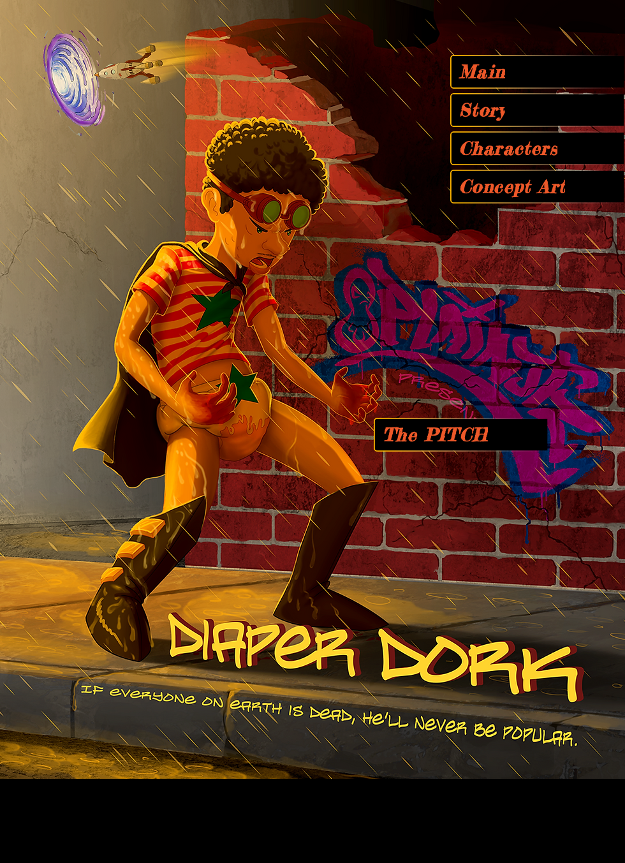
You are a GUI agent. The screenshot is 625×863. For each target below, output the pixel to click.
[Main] (537, 72)
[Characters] (537, 148)
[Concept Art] (537, 186)
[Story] (537, 110)
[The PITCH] (460, 435)
